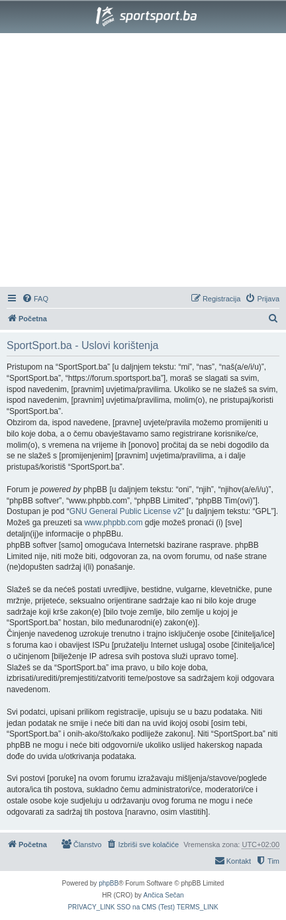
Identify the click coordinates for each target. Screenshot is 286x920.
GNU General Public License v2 (125, 511)
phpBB (109, 883)
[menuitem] (35, 299)
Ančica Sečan (164, 895)
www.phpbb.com (113, 522)
